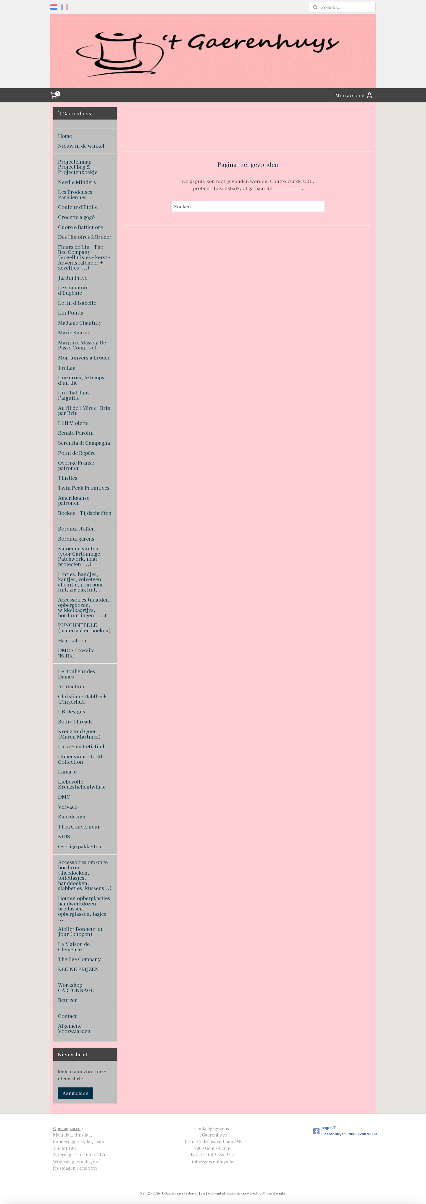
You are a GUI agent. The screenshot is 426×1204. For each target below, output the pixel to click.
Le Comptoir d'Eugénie (73, 290)
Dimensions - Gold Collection (80, 759)
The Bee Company (79, 959)
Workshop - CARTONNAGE (76, 987)
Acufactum (71, 686)
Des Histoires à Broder (85, 236)
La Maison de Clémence (74, 946)
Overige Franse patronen (76, 465)
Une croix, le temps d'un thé (81, 380)
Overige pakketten (79, 846)
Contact (67, 1015)
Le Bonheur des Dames (76, 674)
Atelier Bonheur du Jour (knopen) (81, 931)
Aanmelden (75, 1093)
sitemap (192, 1193)
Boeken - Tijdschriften (85, 512)
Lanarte (67, 771)
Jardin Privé (72, 277)
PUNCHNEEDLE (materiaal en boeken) (84, 627)
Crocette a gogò (76, 216)
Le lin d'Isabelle (77, 302)
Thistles (67, 477)
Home (65, 135)
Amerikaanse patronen (73, 500)
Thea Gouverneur (79, 826)
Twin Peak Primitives (83, 487)
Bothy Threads (75, 721)
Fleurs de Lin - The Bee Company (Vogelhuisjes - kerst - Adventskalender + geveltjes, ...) (84, 257)
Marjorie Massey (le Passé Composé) (82, 345)
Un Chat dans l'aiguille (74, 395)
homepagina (287, 188)
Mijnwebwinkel (274, 1193)
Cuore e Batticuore (80, 227)
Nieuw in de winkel (81, 145)
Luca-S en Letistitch (82, 746)
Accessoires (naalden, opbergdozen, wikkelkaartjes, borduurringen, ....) (84, 607)
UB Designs (71, 711)
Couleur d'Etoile (78, 206)
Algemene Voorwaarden (74, 1028)
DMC (64, 796)
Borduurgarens (76, 538)
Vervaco (68, 806)
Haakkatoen (72, 640)
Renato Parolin (76, 432)
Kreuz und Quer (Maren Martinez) (79, 734)
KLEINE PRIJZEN (78, 969)
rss (203, 1193)
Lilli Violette (73, 422)
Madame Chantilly (80, 322)
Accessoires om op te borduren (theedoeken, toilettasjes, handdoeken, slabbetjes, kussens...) (85, 875)
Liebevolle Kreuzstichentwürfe (82, 784)
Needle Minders (77, 182)
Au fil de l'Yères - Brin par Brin (84, 410)
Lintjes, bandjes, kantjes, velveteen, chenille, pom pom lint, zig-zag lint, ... (81, 581)
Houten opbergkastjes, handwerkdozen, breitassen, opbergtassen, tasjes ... (85, 908)
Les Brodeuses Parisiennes (75, 194)
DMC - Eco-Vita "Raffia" (76, 653)
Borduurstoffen (76, 528)
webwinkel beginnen (224, 1193)
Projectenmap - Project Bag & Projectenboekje (77, 166)
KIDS (64, 836)
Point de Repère (77, 452)
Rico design (71, 816)
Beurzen (68, 999)
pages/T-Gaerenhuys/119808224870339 (343, 1131)
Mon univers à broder (84, 357)
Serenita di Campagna (84, 442)
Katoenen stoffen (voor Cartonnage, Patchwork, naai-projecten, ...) (80, 556)
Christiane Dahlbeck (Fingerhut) (82, 699)
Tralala (66, 367)
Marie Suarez (74, 332)
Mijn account (354, 95)
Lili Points (70, 312)
